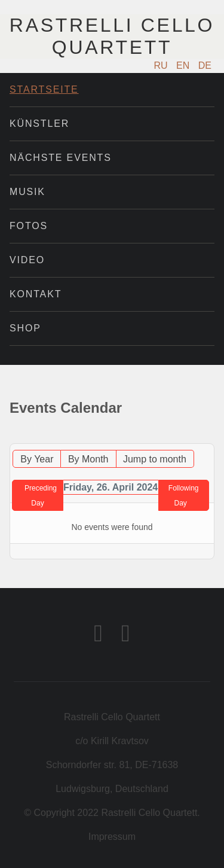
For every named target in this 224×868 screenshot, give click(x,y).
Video (27, 260)
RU (162, 65)
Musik (27, 192)
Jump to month (154, 459)
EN (184, 65)
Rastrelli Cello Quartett (112, 36)
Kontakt (36, 294)
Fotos (29, 226)
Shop (25, 328)
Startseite (44, 89)
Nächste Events (61, 158)
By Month (88, 459)
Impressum (112, 837)
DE (204, 65)
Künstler (39, 123)
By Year (36, 459)
